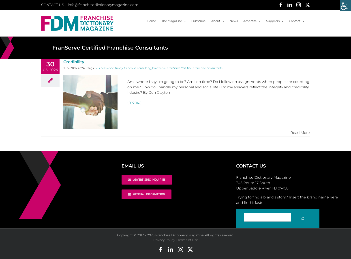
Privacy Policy (164, 240)
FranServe (159, 68)
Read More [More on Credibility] (300, 133)
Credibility (73, 61)
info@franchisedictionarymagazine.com (103, 5)
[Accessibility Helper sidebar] (345, 5)
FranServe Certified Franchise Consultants (195, 68)
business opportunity (109, 68)
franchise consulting (137, 68)
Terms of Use (188, 240)
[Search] (302, 218)
